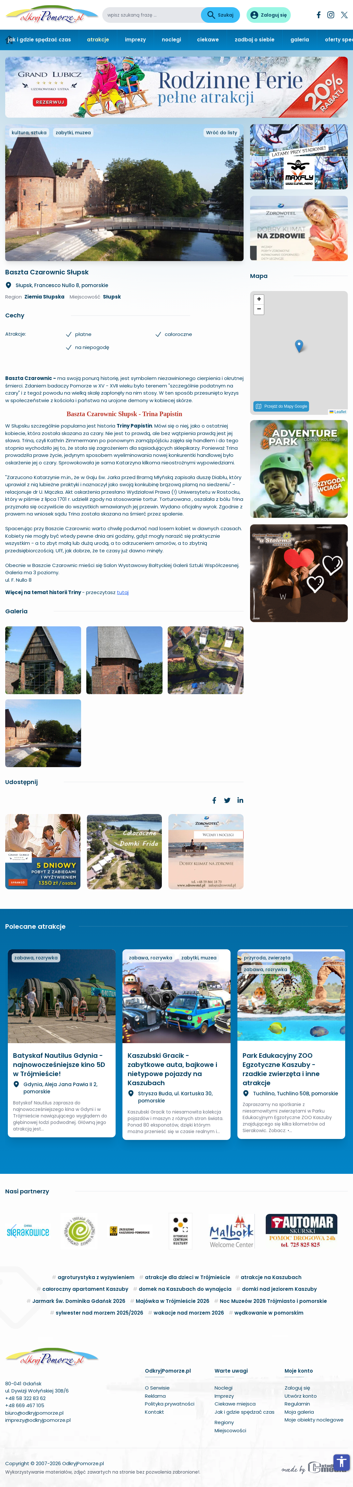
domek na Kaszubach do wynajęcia (185, 1289)
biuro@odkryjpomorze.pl (34, 1412)
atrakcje (98, 39)
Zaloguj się (297, 1387)
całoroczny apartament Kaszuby (85, 1289)
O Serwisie (157, 1387)
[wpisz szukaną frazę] (151, 15)
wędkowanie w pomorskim (269, 1312)
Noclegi (224, 1387)
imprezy (135, 39)
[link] (214, 800)
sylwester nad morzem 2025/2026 (99, 1312)
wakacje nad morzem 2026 (189, 1312)
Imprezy (224, 1395)
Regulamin (297, 1403)
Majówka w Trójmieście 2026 (172, 1301)
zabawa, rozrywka (36, 958)
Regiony (224, 1422)
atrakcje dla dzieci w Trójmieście (187, 1277)
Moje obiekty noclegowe (314, 1419)
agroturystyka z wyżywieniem (96, 1277)
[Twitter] (344, 15)
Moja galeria (299, 1411)
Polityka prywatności (169, 1403)
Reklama (155, 1395)
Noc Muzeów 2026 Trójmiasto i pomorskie (273, 1301)
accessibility (341, 1461)
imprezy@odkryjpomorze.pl (38, 1420)
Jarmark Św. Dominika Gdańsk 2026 (78, 1301)
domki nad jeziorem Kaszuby (279, 1289)
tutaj (123, 592)
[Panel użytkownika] (269, 15)
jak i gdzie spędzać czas (39, 39)
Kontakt (154, 1411)
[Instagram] (330, 14)
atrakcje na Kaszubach (271, 1277)
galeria (299, 39)
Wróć (221, 132)
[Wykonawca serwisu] (314, 1467)
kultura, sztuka (29, 132)
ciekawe (208, 39)
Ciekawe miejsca (235, 1403)
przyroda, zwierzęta (267, 958)
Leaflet (338, 412)
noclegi (171, 39)
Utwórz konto (301, 1395)
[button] (299, 346)
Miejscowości (230, 1430)
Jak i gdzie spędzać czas (245, 1411)
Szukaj (220, 15)
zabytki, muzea (73, 132)
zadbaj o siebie (255, 39)
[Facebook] (319, 14)
